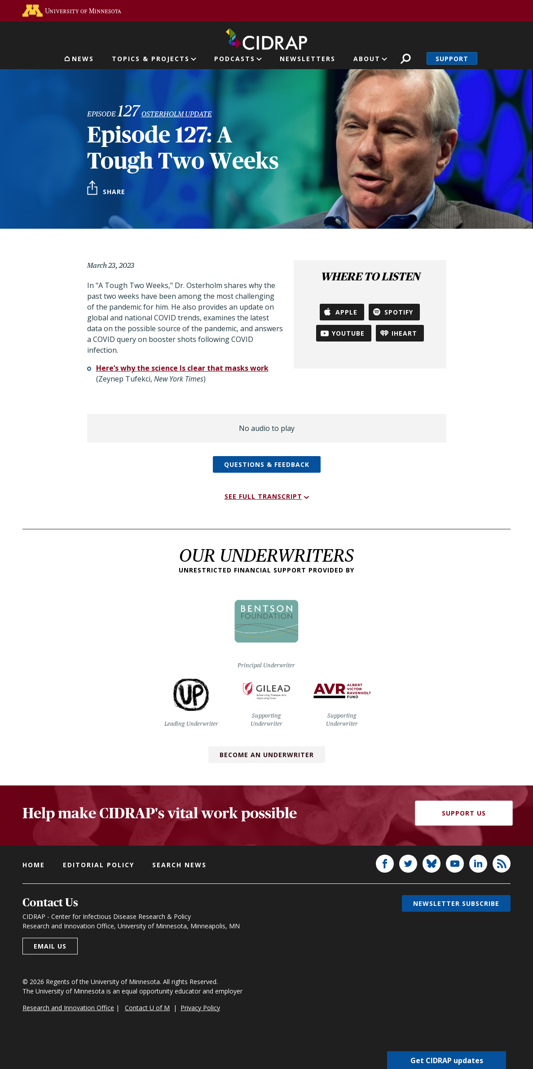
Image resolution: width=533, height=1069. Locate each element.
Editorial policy (98, 865)
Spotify (398, 312)
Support (452, 58)
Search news (179, 865)
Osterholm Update (176, 114)
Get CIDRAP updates (446, 1060)
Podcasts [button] (234, 58)
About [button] (366, 58)
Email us (50, 946)
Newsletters (307, 58)
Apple (346, 312)
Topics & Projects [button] (150, 58)
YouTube (348, 333)
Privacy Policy (200, 1007)
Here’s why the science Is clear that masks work (182, 368)
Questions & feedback (266, 464)
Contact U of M (147, 1007)
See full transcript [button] (263, 496)
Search (405, 58)
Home (33, 865)
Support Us (464, 813)
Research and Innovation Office (68, 1007)
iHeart (404, 333)
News (83, 58)
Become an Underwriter (267, 754)
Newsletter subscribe (456, 903)
